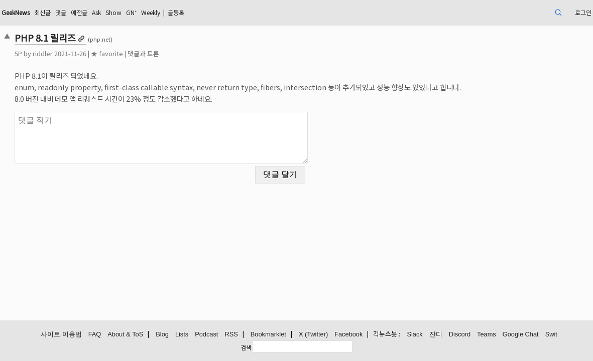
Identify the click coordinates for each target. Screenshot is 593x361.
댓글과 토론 (200, 53)
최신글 (111, 12)
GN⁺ (213, 12)
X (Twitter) (313, 334)
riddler (99, 53)
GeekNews (79, 12)
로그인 (522, 12)
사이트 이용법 (61, 334)
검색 (246, 347)
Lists (181, 334)
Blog (162, 334)
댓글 (132, 12)
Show (193, 12)
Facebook (348, 334)
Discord (459, 334)
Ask (173, 12)
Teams (486, 334)
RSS (231, 334)
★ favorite (164, 53)
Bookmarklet (268, 334)
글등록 (268, 12)
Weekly (237, 12)
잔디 (435, 334)
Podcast (206, 334)
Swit (551, 334)
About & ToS (125, 334)
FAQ (94, 334)
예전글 (153, 12)
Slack (414, 334)
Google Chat (521, 334)
